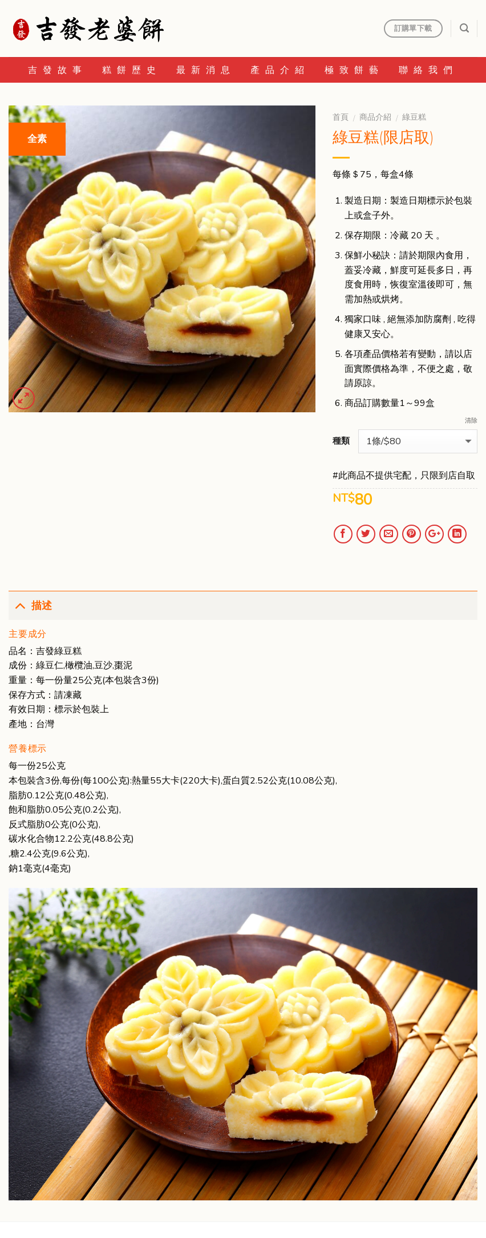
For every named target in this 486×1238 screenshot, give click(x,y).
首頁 (341, 117)
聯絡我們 (428, 70)
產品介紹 (280, 70)
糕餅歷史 (131, 70)
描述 (30, 604)
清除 (471, 421)
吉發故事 (57, 70)
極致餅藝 (354, 70)
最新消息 (206, 70)
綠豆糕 (414, 117)
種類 (341, 441)
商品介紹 (375, 117)
